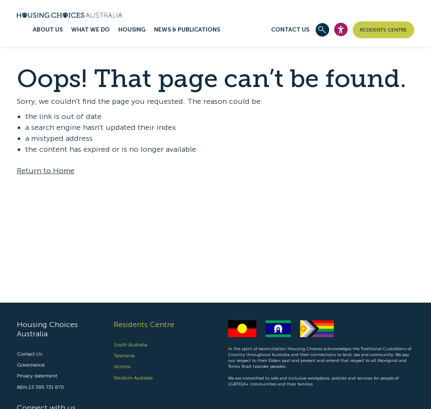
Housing (132, 29)
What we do (90, 29)
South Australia (130, 345)
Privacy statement (37, 376)
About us (48, 29)
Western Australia (133, 378)
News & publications (187, 29)
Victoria (122, 366)
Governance (31, 365)
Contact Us (290, 29)
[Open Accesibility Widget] (341, 29)
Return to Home (45, 170)
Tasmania (124, 356)
